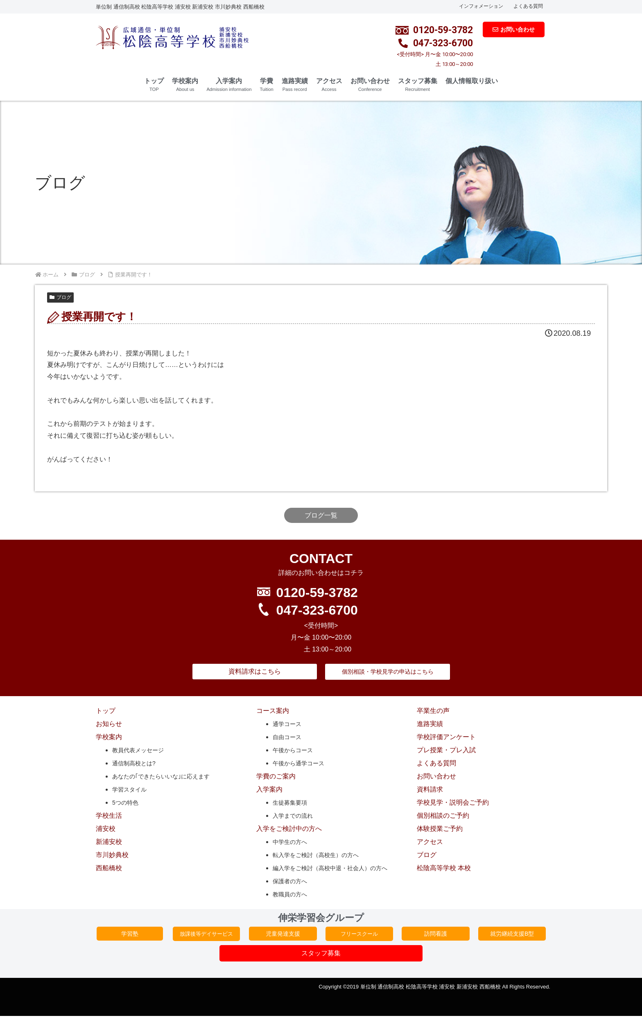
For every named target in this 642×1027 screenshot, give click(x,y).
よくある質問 (528, 6)
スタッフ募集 (417, 84)
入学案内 (228, 84)
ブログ (60, 297)
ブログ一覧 (321, 515)
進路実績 (295, 84)
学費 (266, 84)
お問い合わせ (370, 84)
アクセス (329, 84)
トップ (154, 84)
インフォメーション (481, 6)
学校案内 (185, 84)
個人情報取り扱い (471, 80)
